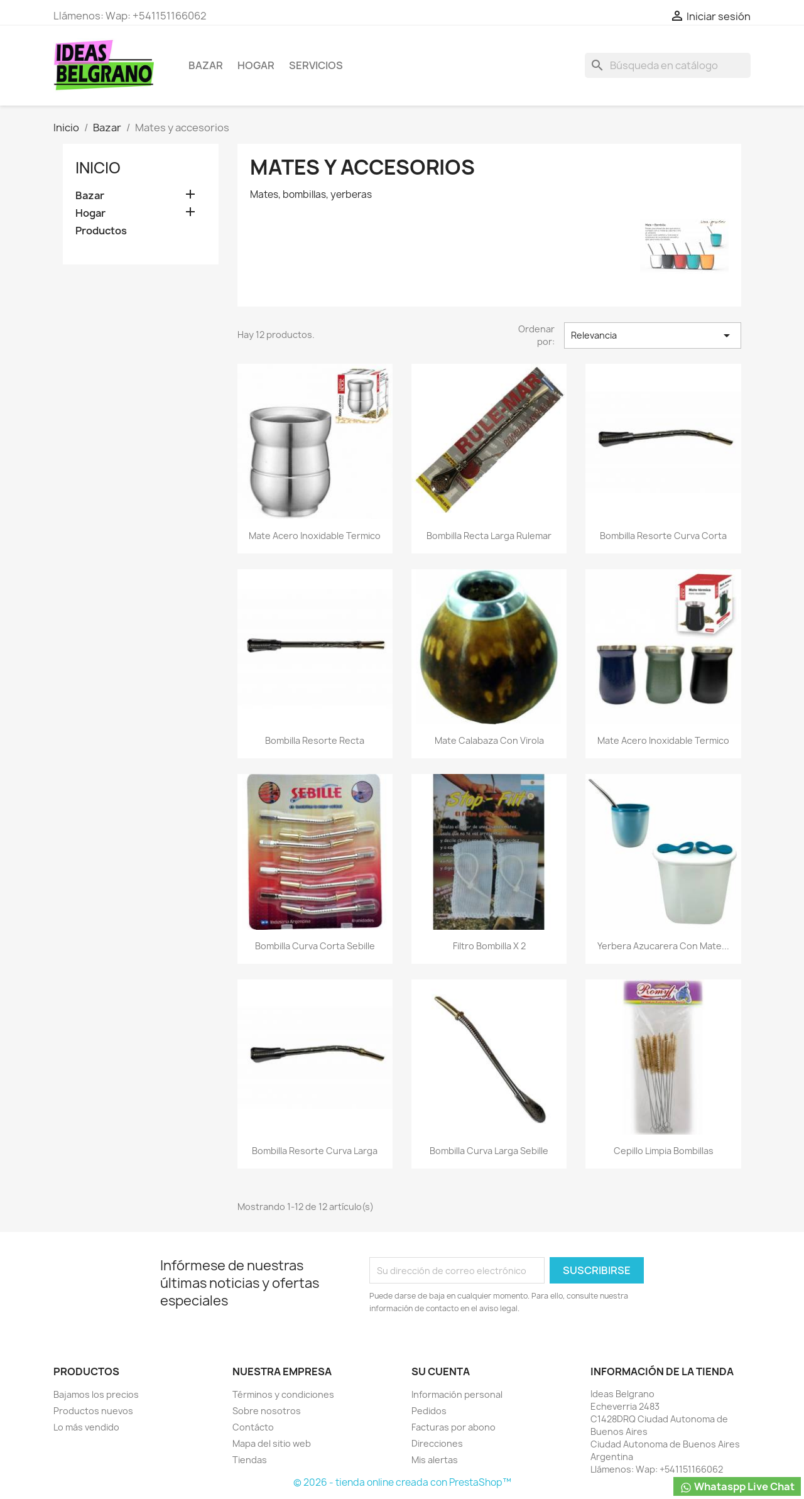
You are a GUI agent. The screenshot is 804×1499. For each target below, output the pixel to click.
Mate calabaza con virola (489, 740)
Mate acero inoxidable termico (315, 536)
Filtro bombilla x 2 (489, 946)
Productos (101, 230)
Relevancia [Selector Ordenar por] (652, 335)
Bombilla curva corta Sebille (315, 946)
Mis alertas (434, 1460)
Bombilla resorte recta (314, 740)
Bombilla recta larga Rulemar (488, 536)
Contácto (253, 1427)
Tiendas (249, 1460)
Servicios (316, 65)
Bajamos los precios (96, 1394)
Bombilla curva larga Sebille (489, 1151)
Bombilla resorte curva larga (315, 1151)
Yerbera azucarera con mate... (663, 946)
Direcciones (437, 1443)
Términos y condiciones (283, 1394)
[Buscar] (668, 65)
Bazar (205, 65)
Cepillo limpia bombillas (664, 1151)
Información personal (457, 1394)
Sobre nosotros (266, 1411)
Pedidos (429, 1411)
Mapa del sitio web (271, 1443)
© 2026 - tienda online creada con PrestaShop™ (402, 1482)
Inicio (98, 167)
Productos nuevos (93, 1411)
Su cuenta (440, 1371)
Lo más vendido (86, 1427)
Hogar (255, 65)
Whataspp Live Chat (737, 1487)
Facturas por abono (453, 1427)
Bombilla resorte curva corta (663, 536)
